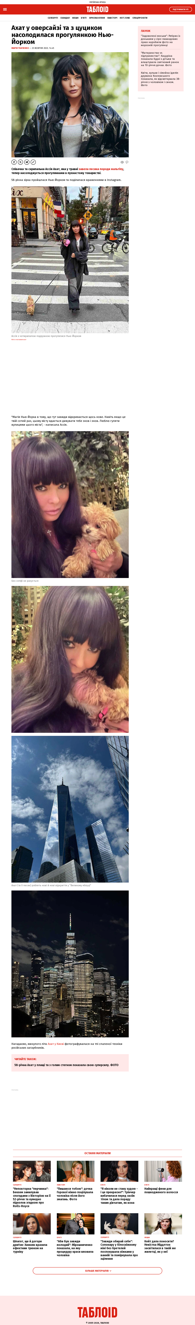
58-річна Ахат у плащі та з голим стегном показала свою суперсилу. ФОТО (66, 1065)
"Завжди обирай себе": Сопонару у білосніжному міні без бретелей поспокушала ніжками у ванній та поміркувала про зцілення (119, 1250)
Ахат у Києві (56, 1044)
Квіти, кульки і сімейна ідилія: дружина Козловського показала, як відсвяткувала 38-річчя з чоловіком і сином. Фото (160, 79)
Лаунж (145, 31)
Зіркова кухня (97, 18)
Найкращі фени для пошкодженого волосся (161, 1190)
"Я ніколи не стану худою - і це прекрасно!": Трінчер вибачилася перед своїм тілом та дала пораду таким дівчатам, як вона (119, 1195)
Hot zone (125, 18)
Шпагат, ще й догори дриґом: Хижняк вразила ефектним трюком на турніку (30, 1246)
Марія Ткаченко (20, 48)
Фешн (75, 18)
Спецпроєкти (139, 18)
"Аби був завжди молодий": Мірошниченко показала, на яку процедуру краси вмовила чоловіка (75, 1248)
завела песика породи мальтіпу (101, 169)
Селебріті (53, 18)
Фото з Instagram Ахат (18, 339)
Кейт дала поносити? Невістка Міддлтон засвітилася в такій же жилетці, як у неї (160, 1246)
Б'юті (84, 18)
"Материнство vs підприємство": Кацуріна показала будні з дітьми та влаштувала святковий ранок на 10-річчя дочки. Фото (160, 59)
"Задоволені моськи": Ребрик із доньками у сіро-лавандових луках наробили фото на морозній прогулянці (160, 40)
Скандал (65, 18)
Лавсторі (112, 18)
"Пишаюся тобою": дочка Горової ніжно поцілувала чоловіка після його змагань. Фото (75, 1194)
